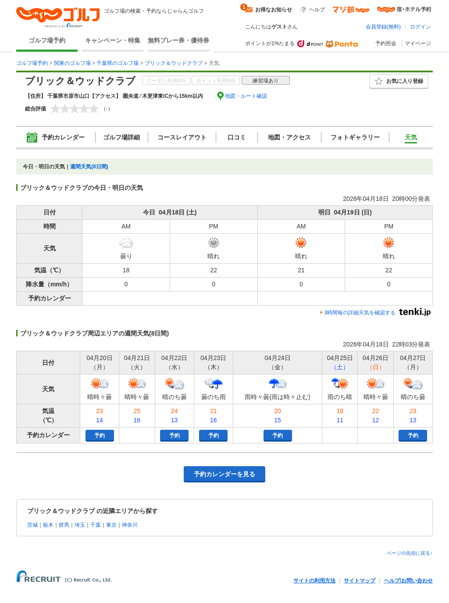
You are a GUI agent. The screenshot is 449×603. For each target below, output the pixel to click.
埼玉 (80, 525)
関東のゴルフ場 (72, 63)
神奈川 (130, 525)
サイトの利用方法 (314, 581)
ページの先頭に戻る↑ (410, 553)
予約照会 (385, 43)
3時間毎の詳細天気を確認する (360, 313)
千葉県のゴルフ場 (117, 63)
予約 (99, 435)
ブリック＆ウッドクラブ (174, 63)
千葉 (95, 525)
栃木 (48, 525)
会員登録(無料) (383, 27)
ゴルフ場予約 (47, 40)
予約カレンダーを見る (224, 474)
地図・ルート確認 (246, 96)
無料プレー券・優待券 (178, 40)
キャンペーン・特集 (112, 40)
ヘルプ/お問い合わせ (408, 581)
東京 (111, 525)
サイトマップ (359, 581)
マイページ (418, 43)
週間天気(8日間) (89, 167)
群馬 (64, 525)
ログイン (420, 27)
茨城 (32, 525)
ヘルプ (317, 10)
